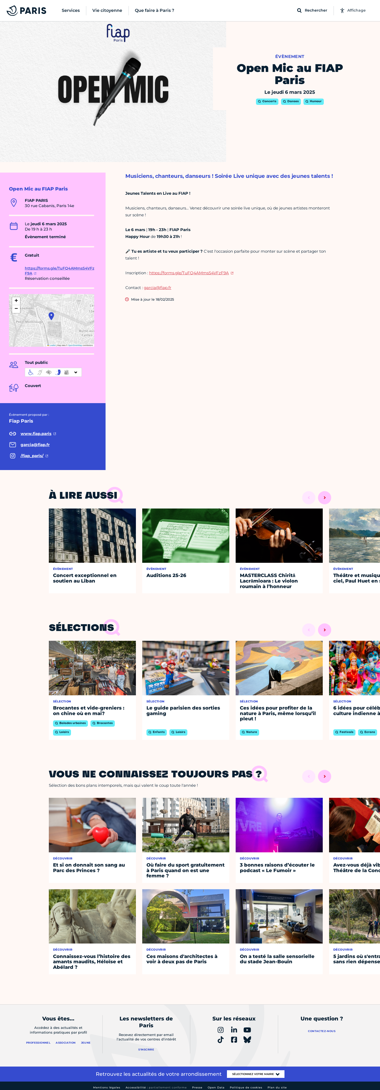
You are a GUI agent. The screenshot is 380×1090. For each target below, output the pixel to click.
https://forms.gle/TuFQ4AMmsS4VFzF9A (189, 272)
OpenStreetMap (75, 345)
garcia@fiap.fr (157, 287)
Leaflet (51, 345)
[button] (51, 316)
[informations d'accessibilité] (53, 372)
